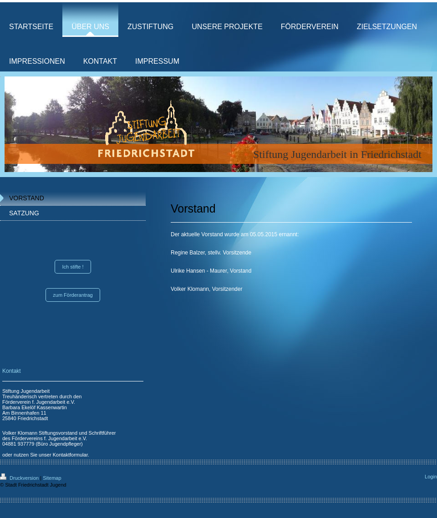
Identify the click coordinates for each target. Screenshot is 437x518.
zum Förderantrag (72, 295)
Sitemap (52, 478)
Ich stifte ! (72, 266)
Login (431, 476)
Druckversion (20, 478)
